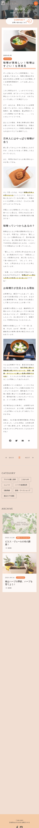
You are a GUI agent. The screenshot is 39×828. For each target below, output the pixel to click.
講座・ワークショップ (22, 491)
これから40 (7, 59)
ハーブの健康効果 (21, 486)
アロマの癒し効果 (10, 480)
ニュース (7, 486)
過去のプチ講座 (9, 497)
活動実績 (7, 491)
